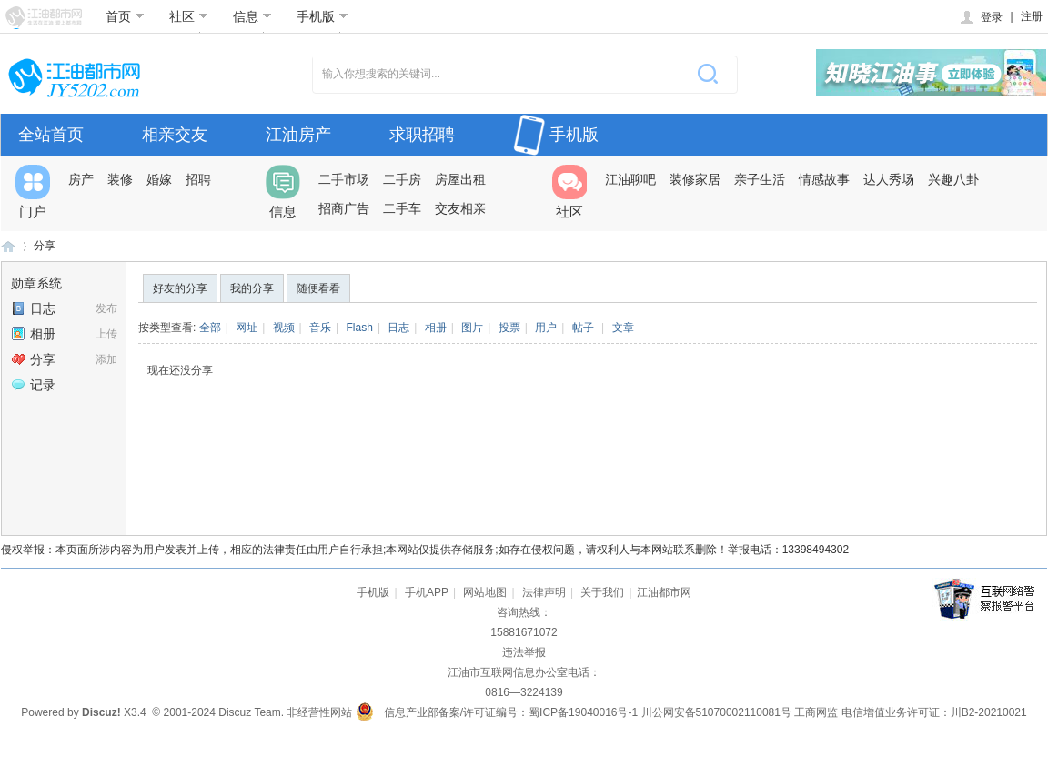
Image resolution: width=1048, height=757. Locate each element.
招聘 (198, 179)
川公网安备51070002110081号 (716, 712)
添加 (106, 359)
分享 (44, 245)
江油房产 (298, 135)
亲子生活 (759, 179)
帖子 (583, 327)
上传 (106, 334)
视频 (284, 327)
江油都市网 (8, 246)
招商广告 (343, 208)
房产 (81, 179)
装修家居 (695, 179)
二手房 (402, 179)
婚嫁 (159, 179)
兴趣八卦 (953, 179)
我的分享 (252, 288)
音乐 (320, 327)
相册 (33, 334)
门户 (32, 192)
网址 (246, 327)
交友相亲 (460, 208)
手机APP (426, 592)
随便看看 (318, 288)
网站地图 (485, 592)
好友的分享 (180, 288)
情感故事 (824, 179)
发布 (106, 308)
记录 (33, 385)
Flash (360, 327)
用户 (546, 327)
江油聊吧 (630, 179)
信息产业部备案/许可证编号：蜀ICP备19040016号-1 (511, 712)
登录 (980, 17)
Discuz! (101, 712)
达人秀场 (888, 179)
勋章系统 (36, 283)
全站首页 (51, 135)
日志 (33, 308)
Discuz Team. (251, 712)
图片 (472, 327)
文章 (623, 327)
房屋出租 (460, 179)
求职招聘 (422, 135)
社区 (188, 16)
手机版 (322, 16)
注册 (1032, 16)
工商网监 (816, 712)
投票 (509, 327)
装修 (120, 179)
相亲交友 (174, 135)
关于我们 (602, 592)
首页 (125, 16)
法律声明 (544, 592)
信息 (252, 16)
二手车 (402, 208)
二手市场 (343, 179)
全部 (210, 327)
